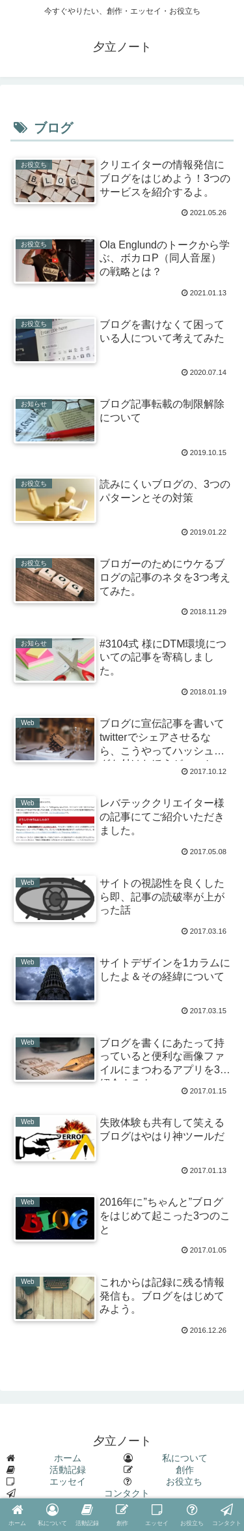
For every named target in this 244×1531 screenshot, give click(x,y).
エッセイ (67, 1481)
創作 (185, 1469)
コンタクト (127, 1493)
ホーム (67, 1458)
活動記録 (67, 1469)
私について (185, 1458)
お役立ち (184, 1481)
